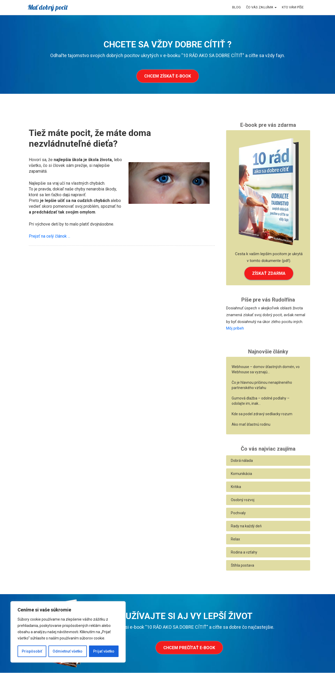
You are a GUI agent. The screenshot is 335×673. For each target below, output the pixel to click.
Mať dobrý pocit (47, 7)
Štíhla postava (242, 565)
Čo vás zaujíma (261, 7)
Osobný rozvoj (242, 500)
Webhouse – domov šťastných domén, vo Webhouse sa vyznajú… (266, 369)
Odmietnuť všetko (67, 651)
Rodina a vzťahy (244, 552)
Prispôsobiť (32, 651)
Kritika (236, 487)
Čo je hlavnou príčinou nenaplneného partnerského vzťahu (262, 385)
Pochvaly (238, 513)
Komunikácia (241, 474)
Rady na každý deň (246, 526)
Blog (236, 7)
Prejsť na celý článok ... (49, 236)
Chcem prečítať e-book (189, 647)
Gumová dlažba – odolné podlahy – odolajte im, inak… (260, 401)
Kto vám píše (293, 7)
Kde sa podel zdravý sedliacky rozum (262, 414)
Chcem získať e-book (167, 76)
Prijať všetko (103, 651)
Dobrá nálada (242, 461)
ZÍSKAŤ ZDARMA (269, 273)
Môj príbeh (235, 328)
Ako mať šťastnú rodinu (251, 425)
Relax (235, 539)
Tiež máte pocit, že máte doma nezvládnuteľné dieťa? (90, 138)
